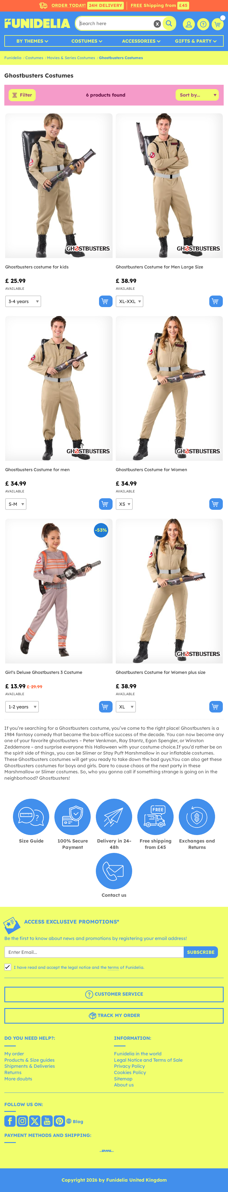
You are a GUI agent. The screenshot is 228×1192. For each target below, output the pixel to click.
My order (14, 1054)
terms (113, 967)
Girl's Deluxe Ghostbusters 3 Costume (43, 672)
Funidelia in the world (138, 1054)
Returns (13, 1072)
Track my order (114, 1016)
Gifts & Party (193, 41)
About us (124, 1085)
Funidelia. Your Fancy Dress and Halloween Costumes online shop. (37, 23)
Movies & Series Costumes (71, 57)
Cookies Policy (130, 1072)
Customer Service (114, 994)
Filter (26, 95)
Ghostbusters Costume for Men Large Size (159, 267)
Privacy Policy (129, 1066)
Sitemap (123, 1079)
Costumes (84, 41)
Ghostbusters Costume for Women (151, 470)
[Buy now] (106, 301)
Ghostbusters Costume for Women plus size (161, 672)
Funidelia (12, 57)
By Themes (29, 41)
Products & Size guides (29, 1060)
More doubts (18, 1079)
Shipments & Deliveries (29, 1066)
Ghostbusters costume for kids (37, 267)
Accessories (138, 41)
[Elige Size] (23, 301)
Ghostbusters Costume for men (37, 470)
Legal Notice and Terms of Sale (148, 1060)
